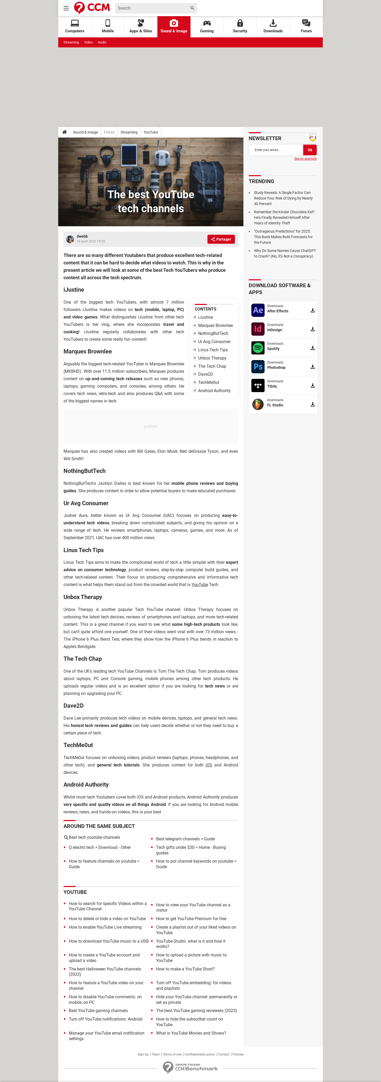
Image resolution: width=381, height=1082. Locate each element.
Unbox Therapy (212, 358)
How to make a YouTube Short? (185, 969)
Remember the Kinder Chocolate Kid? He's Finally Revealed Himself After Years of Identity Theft (284, 217)
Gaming (207, 26)
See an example (305, 159)
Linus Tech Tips (213, 349)
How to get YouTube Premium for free (191, 918)
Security (240, 26)
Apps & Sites (140, 26)
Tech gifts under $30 (175, 847)
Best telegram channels (178, 838)
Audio (102, 42)
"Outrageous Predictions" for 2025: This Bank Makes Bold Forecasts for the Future (283, 237)
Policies (238, 1054)
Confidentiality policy (200, 1054)
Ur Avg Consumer (214, 341)
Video (88, 42)
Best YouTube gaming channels (98, 1010)
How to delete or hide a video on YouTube (107, 918)
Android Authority (214, 390)
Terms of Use (172, 1054)
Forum (306, 26)
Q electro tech (81, 847)
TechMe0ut (208, 382)
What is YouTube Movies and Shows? (191, 1033)
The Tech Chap (212, 366)
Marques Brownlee (215, 325)
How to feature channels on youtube (102, 861)
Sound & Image (174, 26)
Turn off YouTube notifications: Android (105, 1019)
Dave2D (205, 374)
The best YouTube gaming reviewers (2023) (196, 1010)
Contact (223, 1054)
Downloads (273, 26)
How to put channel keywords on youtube (194, 861)
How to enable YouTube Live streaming (105, 927)
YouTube (151, 132)
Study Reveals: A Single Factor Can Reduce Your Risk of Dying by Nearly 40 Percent (283, 198)
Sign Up (143, 1054)
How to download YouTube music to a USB (109, 941)
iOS (209, 765)
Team (156, 1054)
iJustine (205, 317)
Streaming (71, 42)
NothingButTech (213, 333)
